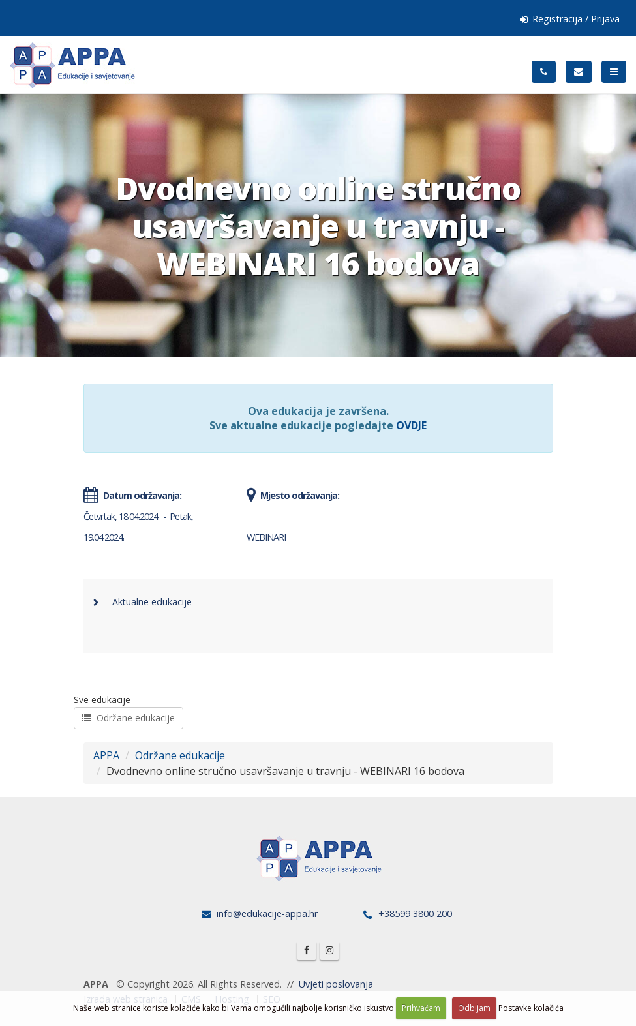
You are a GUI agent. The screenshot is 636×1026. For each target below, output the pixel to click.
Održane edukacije (128, 718)
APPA (106, 755)
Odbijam (474, 1008)
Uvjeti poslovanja (336, 984)
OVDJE (411, 425)
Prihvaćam (421, 1008)
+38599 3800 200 (415, 913)
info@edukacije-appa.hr (267, 913)
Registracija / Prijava (570, 18)
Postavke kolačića (531, 1008)
